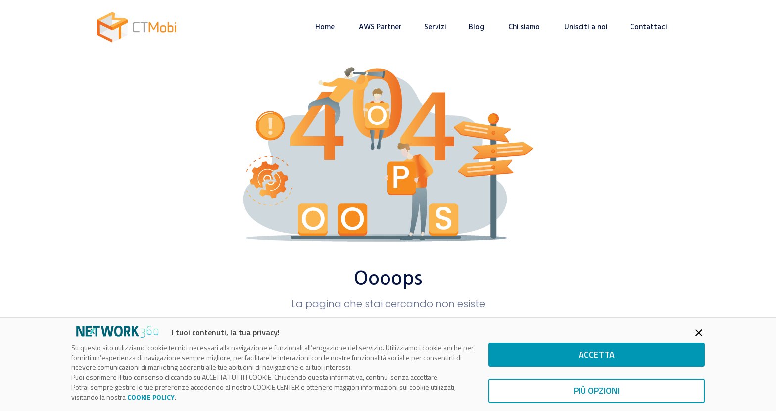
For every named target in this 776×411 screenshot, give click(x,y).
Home (326, 27)
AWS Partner (380, 27)
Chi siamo (525, 27)
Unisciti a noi (586, 27)
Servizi (435, 27)
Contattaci (649, 27)
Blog (477, 27)
